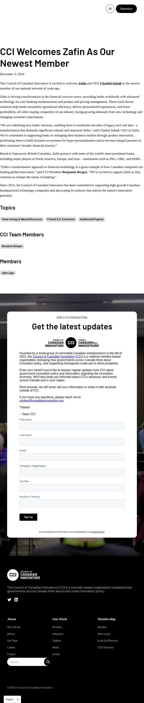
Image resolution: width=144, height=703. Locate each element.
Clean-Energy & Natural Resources (22, 219)
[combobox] (12, 699)
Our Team (12, 640)
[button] (110, 9)
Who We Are (14, 627)
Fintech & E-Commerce (61, 219)
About (11, 619)
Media (55, 647)
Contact (11, 654)
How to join (104, 634)
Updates (56, 640)
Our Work (59, 619)
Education (57, 634)
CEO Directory (106, 647)
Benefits (102, 627)
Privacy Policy (97, 531)
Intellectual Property (92, 219)
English (9, 699)
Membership (107, 619)
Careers (11, 647)
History (11, 634)
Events (55, 654)
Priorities (57, 627)
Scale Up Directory (108, 640)
